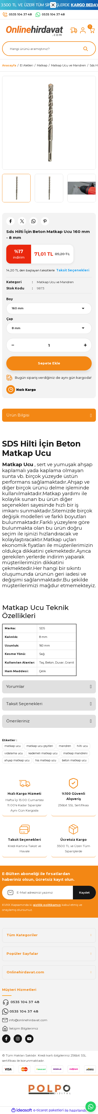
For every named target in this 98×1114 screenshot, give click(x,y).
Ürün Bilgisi (17, 415)
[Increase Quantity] (88, 345)
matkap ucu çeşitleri (39, 746)
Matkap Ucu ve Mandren (55, 282)
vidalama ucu (13, 753)
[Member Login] (83, 30)
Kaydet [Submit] (84, 892)
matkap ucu (12, 746)
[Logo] (33, 30)
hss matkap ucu (45, 760)
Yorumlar (15, 686)
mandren (65, 746)
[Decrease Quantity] (10, 345)
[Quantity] (49, 345)
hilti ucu (82, 746)
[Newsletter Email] (49, 892)
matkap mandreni (75, 753)
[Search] (49, 48)
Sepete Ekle (49, 363)
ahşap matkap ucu (17, 760)
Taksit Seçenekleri (24, 703)
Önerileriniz (18, 720)
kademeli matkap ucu (42, 753)
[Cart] (92, 30)
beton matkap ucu (74, 760)
